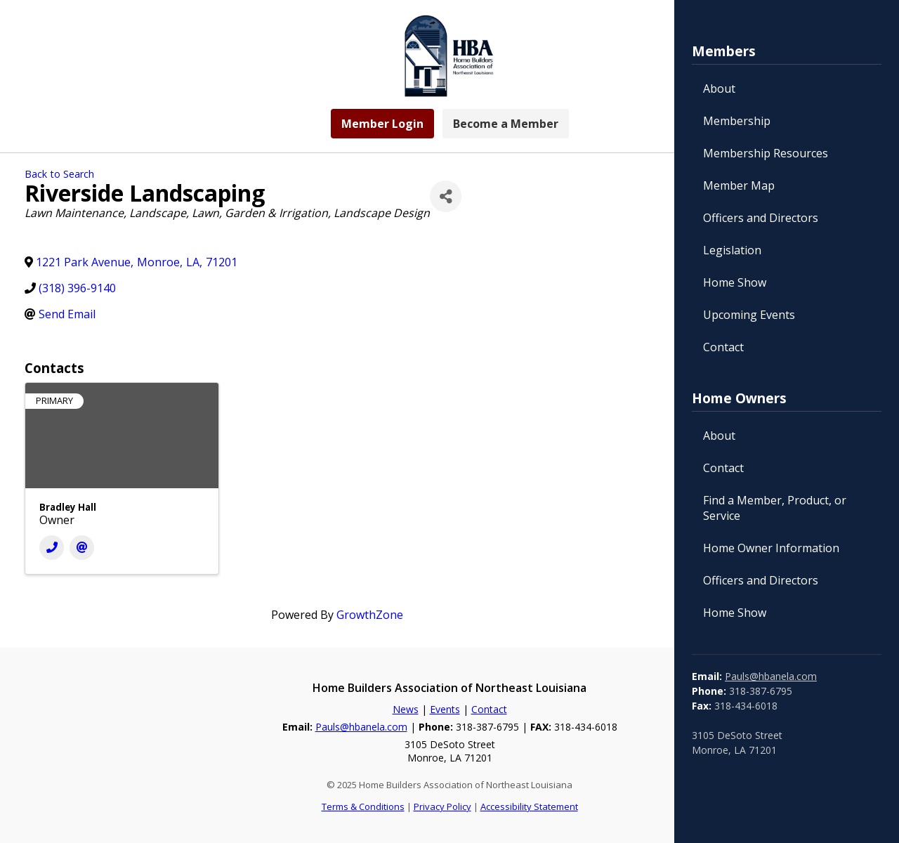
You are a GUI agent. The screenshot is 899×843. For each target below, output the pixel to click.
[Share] (445, 196)
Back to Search (59, 174)
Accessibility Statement (529, 806)
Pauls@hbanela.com (771, 676)
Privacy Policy (442, 806)
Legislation (732, 250)
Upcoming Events (749, 314)
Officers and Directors (760, 218)
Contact (723, 347)
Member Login (382, 123)
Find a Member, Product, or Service (774, 507)
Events (445, 709)
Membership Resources (765, 153)
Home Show (734, 282)
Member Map (739, 185)
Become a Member (505, 123)
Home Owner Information (771, 548)
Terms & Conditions (363, 806)
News (406, 709)
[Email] (82, 547)
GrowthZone (369, 614)
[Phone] (51, 547)
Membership (736, 121)
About (719, 88)
